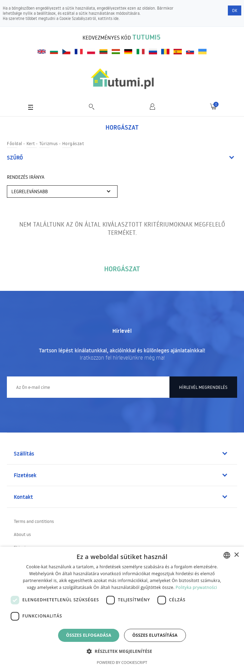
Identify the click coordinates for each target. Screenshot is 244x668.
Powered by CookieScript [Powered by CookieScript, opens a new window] (122, 662)
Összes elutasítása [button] (155, 635)
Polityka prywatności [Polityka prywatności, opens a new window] (196, 587)
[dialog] (122, 607)
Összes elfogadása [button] (88, 635)
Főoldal (14, 143)
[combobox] (226, 555)
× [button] (236, 555)
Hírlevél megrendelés (203, 387)
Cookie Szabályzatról (77, 18)
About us (22, 534)
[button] (122, 651)
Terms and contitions (34, 521)
